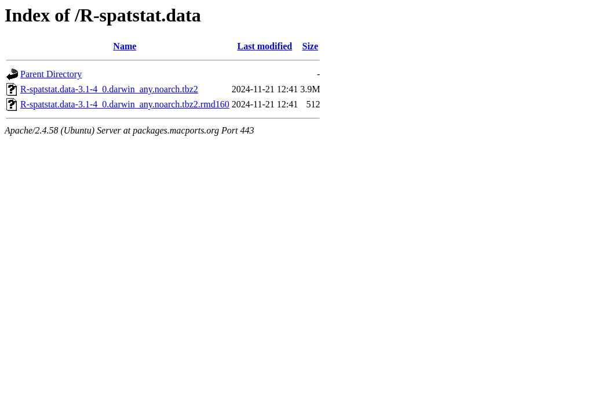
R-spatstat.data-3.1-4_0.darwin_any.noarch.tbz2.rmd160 (124, 104)
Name (124, 46)
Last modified (265, 46)
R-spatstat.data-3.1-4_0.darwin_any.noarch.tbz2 (109, 89)
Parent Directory (51, 74)
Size (310, 46)
